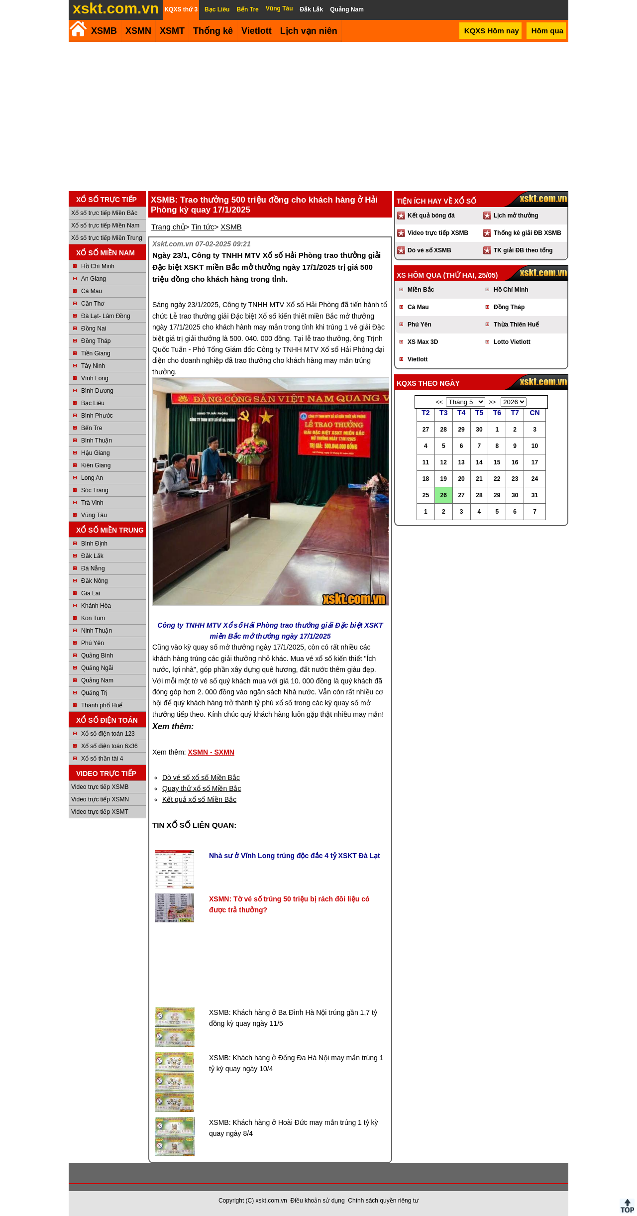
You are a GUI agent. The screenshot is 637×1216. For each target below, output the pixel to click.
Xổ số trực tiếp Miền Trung (106, 237)
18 (426, 478)
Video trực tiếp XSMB (100, 786)
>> (492, 402)
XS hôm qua (419, 275)
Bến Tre (91, 428)
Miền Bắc (421, 289)
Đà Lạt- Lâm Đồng (105, 316)
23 (515, 478)
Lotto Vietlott (512, 341)
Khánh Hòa (96, 605)
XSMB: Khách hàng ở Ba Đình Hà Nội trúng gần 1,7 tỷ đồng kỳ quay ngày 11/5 (293, 1017)
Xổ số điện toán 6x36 (109, 746)
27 (426, 429)
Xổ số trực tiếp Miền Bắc (104, 213)
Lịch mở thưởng (516, 215)
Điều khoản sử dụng (318, 1200)
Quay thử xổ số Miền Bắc (201, 788)
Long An (92, 477)
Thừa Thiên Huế (516, 324)
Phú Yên (92, 643)
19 (443, 478)
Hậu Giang (95, 452)
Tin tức (202, 226)
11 (426, 462)
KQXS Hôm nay (491, 30)
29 (461, 429)
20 (461, 478)
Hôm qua (547, 30)
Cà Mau (91, 291)
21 (479, 478)
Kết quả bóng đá (431, 215)
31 (534, 495)
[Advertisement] (318, 116)
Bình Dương (97, 390)
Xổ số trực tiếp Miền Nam (105, 225)
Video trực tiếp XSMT (99, 811)
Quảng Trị (94, 692)
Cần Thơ (92, 303)
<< (439, 402)
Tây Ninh (93, 365)
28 (443, 429)
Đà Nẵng (93, 568)
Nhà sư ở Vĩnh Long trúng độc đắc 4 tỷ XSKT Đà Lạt (294, 856)
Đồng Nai (93, 328)
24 (534, 478)
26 (443, 495)
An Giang (93, 278)
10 (534, 445)
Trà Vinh (92, 502)
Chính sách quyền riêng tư (383, 1200)
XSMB (104, 31)
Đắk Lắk (92, 556)
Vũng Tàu (94, 515)
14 (479, 462)
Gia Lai (90, 593)
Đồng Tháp (95, 340)
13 (461, 462)
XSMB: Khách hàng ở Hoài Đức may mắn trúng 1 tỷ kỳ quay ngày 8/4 (293, 1127)
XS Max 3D (423, 341)
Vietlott (417, 359)
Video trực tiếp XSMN (100, 799)
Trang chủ (168, 226)
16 (515, 462)
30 (479, 429)
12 (443, 462)
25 (426, 495)
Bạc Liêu (93, 403)
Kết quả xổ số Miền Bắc (199, 799)
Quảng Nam (97, 680)
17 (534, 462)
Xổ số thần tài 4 (102, 758)
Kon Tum (93, 618)
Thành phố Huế (101, 705)
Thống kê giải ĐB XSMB (527, 232)
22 (497, 478)
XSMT (172, 31)
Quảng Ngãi (97, 667)
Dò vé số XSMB (429, 250)
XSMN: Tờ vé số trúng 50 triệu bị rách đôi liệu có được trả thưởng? (289, 904)
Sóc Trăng (94, 490)
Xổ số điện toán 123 (108, 733)
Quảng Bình (97, 655)
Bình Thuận (96, 440)
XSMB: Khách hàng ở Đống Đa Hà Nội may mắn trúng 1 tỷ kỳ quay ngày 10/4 (296, 1063)
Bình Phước (97, 415)
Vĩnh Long (94, 378)
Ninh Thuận (96, 630)
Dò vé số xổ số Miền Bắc (201, 777)
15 (497, 462)
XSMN (138, 31)
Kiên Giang (95, 465)
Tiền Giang (95, 353)
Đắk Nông (94, 580)
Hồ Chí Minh (97, 266)
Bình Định (94, 543)
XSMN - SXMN (211, 752)
